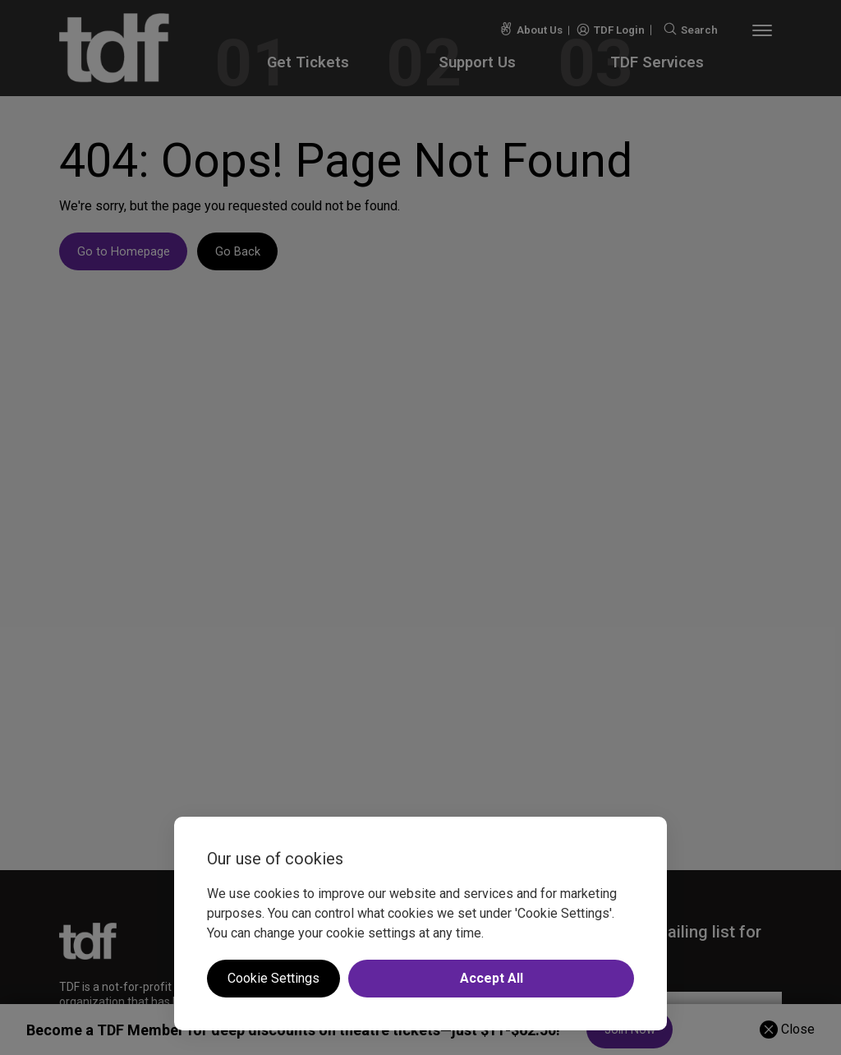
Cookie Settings (273, 978)
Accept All (491, 978)
